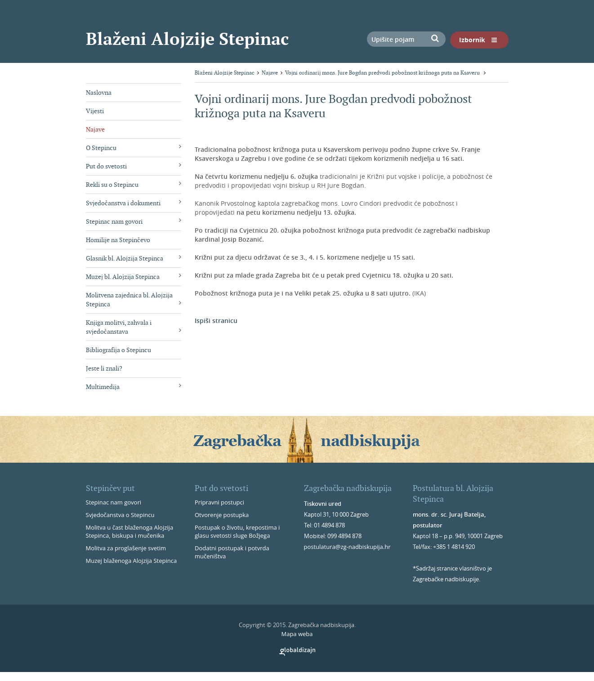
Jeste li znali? (104, 368)
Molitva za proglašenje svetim (126, 548)
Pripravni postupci (219, 502)
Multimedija (134, 386)
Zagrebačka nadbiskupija (348, 488)
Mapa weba (297, 634)
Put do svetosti (134, 166)
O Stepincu (134, 147)
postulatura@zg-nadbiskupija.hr (347, 547)
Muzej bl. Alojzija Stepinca (134, 276)
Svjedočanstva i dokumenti (134, 203)
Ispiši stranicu (216, 320)
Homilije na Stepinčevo (118, 240)
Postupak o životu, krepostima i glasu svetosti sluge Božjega (237, 531)
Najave (95, 129)
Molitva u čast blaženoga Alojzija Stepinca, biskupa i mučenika (130, 531)
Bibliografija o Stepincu (118, 350)
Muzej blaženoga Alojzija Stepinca (131, 561)
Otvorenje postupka (222, 515)
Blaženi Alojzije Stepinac (187, 38)
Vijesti (95, 111)
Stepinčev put (110, 488)
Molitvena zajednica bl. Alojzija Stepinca (134, 299)
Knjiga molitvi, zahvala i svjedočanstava (134, 327)
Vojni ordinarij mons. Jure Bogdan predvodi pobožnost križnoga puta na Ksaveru (383, 72)
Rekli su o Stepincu (134, 184)
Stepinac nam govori (134, 221)
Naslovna (99, 92)
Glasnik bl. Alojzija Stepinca (134, 258)
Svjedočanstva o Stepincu (120, 515)
